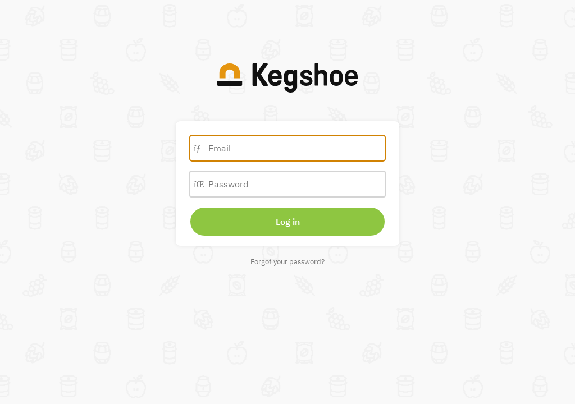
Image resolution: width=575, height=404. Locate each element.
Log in (288, 221)
